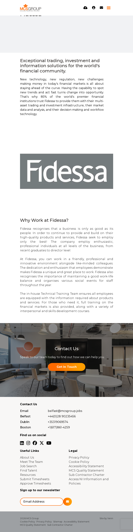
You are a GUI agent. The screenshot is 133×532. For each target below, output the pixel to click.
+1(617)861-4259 (59, 427)
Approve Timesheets (35, 483)
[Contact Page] (101, 8)
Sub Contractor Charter (86, 475)
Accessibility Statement (86, 466)
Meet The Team (31, 462)
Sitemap (57, 521)
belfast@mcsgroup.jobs (65, 411)
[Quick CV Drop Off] (85, 8)
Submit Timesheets (34, 479)
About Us (27, 457)
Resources (28, 475)
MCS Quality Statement (86, 470)
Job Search (28, 466)
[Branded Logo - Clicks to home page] (30, 7)
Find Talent (28, 470)
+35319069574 (58, 422)
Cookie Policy (79, 462)
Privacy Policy (79, 457)
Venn (110, 518)
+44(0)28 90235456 (62, 416)
